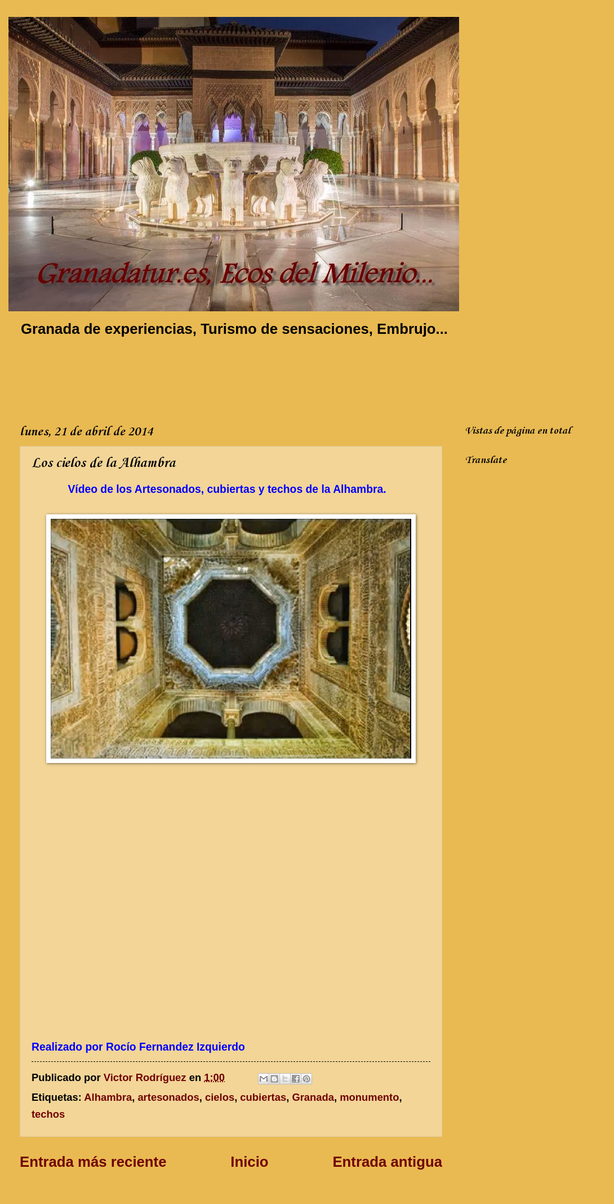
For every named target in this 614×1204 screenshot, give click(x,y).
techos (48, 1114)
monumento (369, 1097)
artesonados (168, 1097)
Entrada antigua (387, 1162)
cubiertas (263, 1097)
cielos (219, 1097)
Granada (313, 1097)
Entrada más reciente (93, 1162)
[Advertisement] (225, 378)
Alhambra (108, 1097)
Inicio (249, 1162)
